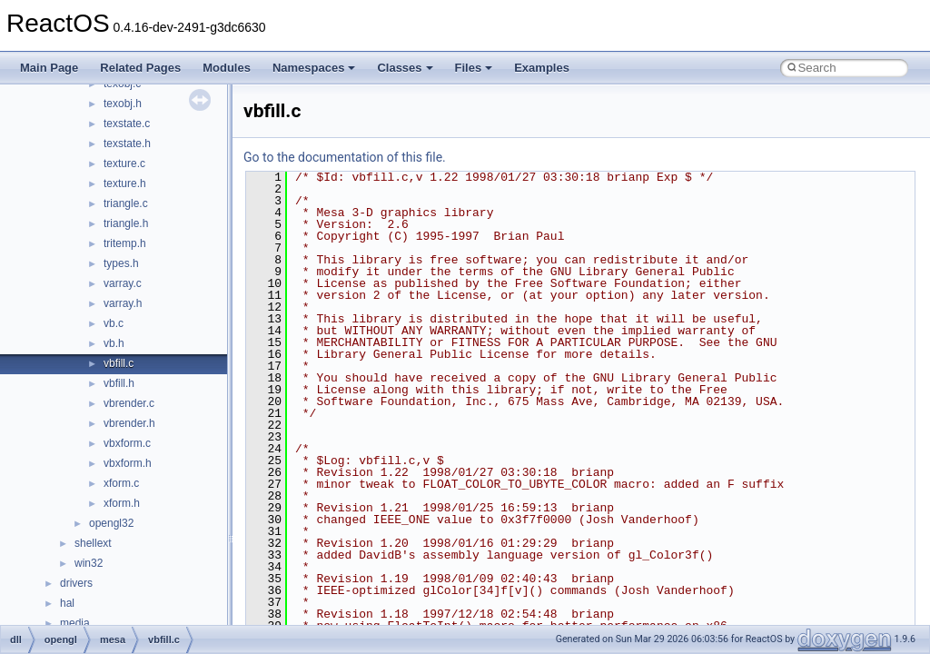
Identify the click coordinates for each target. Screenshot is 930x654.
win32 (88, 563)
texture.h (125, 183)
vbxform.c (127, 443)
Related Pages (140, 67)
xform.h (122, 503)
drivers (76, 583)
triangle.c (126, 203)
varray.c (123, 283)
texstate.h (127, 143)
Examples (541, 67)
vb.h (114, 343)
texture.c (124, 163)
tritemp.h (125, 243)
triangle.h (126, 223)
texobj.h (123, 103)
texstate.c (127, 123)
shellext (93, 543)
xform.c (121, 483)
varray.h (123, 303)
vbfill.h (119, 383)
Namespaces (314, 67)
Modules (227, 67)
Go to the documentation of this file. (344, 157)
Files (474, 67)
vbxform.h (128, 463)
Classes (404, 67)
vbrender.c (129, 403)
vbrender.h (129, 423)
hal (67, 603)
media (75, 623)
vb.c (114, 323)
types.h (121, 263)
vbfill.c (119, 363)
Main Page (49, 67)
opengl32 (111, 523)
